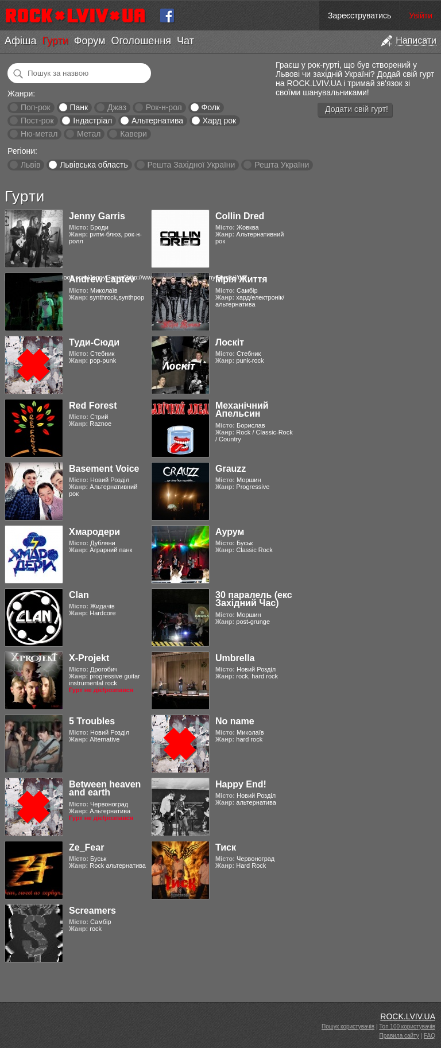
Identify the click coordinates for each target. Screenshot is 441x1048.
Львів (30, 164)
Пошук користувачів (348, 1026)
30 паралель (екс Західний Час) (253, 599)
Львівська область (94, 164)
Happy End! (240, 784)
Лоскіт (229, 342)
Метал (88, 133)
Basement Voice (104, 468)
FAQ (429, 1036)
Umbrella (234, 658)
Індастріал (92, 120)
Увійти (420, 15)
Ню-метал (39, 133)
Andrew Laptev (102, 279)
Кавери (133, 133)
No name (234, 721)
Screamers (92, 910)
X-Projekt (89, 658)
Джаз (116, 107)
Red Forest (93, 405)
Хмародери (94, 532)
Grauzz (230, 468)
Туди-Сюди (94, 342)
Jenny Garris (97, 216)
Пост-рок (37, 120)
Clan (79, 595)
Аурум (229, 532)
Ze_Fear (86, 847)
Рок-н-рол (164, 107)
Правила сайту (399, 1036)
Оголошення (141, 40)
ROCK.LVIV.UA (407, 1016)
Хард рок (219, 120)
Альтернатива (157, 120)
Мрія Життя (241, 279)
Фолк (211, 107)
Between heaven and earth (105, 788)
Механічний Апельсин (242, 409)
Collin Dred (239, 216)
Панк (78, 107)
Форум (90, 40)
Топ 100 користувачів (407, 1026)
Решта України (281, 164)
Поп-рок (36, 107)
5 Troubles (92, 721)
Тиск (225, 847)
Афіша (20, 40)
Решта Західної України (191, 164)
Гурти (55, 40)
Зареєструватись (359, 15)
